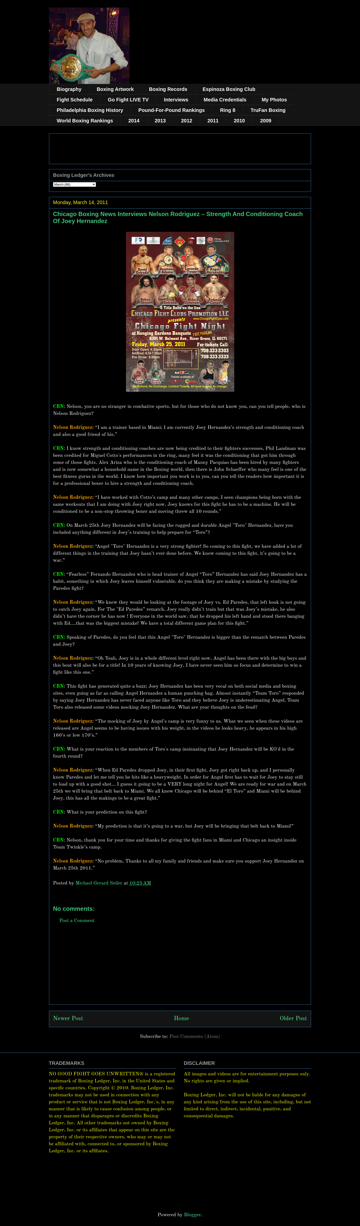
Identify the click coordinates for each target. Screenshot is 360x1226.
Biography (69, 89)
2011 (213, 120)
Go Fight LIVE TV (128, 99)
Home (181, 1019)
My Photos (274, 99)
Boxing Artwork (115, 89)
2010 (239, 120)
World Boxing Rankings (85, 120)
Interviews (176, 99)
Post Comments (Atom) (194, 1036)
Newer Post (68, 1019)
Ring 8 (227, 110)
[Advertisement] (180, 969)
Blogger (192, 1215)
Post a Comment (76, 920)
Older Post (293, 1019)
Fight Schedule (74, 99)
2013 (160, 120)
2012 (186, 120)
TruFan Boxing (268, 110)
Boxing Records (168, 89)
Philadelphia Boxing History (90, 110)
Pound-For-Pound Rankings (171, 110)
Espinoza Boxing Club (228, 89)
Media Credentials (225, 99)
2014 (134, 120)
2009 (266, 120)
